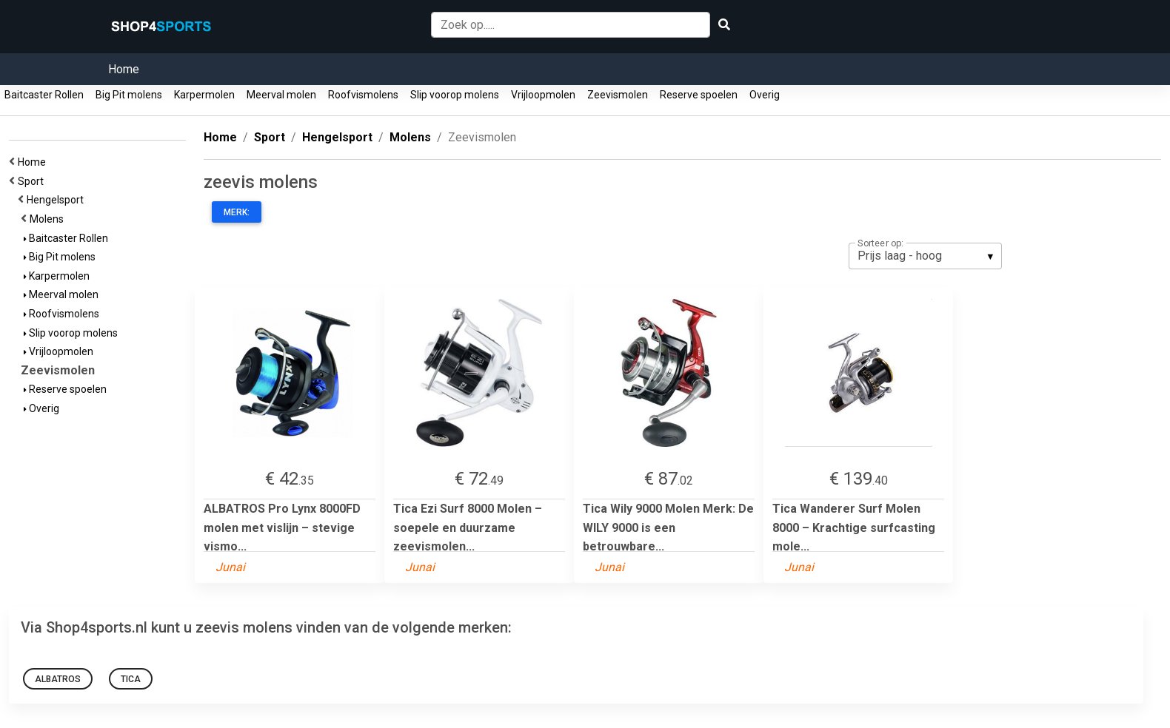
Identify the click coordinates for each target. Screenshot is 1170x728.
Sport (33, 181)
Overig (764, 95)
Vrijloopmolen (543, 95)
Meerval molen (281, 95)
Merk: (237, 212)
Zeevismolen (617, 95)
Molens (49, 219)
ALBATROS (58, 679)
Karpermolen (204, 95)
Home (123, 69)
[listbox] (925, 256)
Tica (131, 679)
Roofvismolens (363, 95)
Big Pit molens (129, 95)
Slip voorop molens (455, 95)
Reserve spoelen (698, 95)
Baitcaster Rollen (44, 95)
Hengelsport (57, 200)
